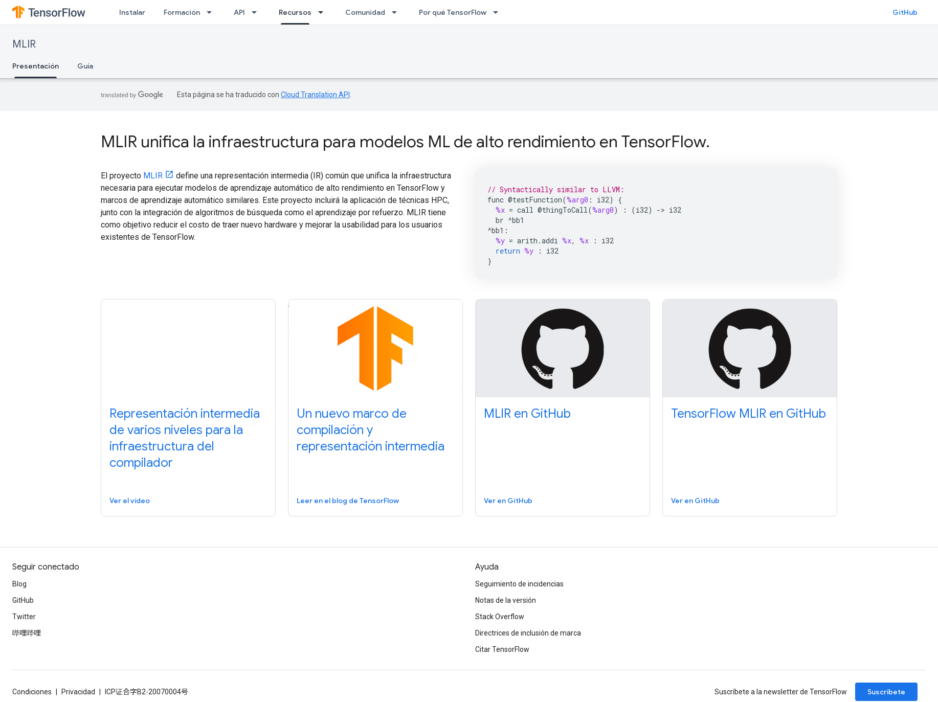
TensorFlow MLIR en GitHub (748, 413)
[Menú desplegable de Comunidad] (397, 12)
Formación (182, 12)
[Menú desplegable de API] (257, 12)
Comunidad (365, 12)
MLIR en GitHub (527, 413)
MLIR (24, 44)
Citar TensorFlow (502, 649)
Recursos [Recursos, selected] (295, 12)
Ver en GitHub (508, 500)
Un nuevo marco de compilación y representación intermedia (370, 430)
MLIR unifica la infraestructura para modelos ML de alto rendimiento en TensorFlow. (405, 141)
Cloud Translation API (315, 94)
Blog (19, 584)
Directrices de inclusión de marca (528, 633)
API (239, 12)
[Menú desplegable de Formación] (212, 12)
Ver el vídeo (129, 500)
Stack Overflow (499, 617)
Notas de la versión (505, 600)
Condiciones (32, 692)
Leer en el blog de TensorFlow (348, 500)
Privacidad (78, 692)
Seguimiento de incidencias (519, 584)
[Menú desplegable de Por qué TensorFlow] (498, 12)
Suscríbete (886, 691)
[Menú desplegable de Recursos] (323, 12)
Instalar (132, 12)
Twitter (24, 617)
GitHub (905, 12)
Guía (85, 66)
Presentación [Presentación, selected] (35, 66)
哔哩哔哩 (26, 633)
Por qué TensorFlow (452, 12)
